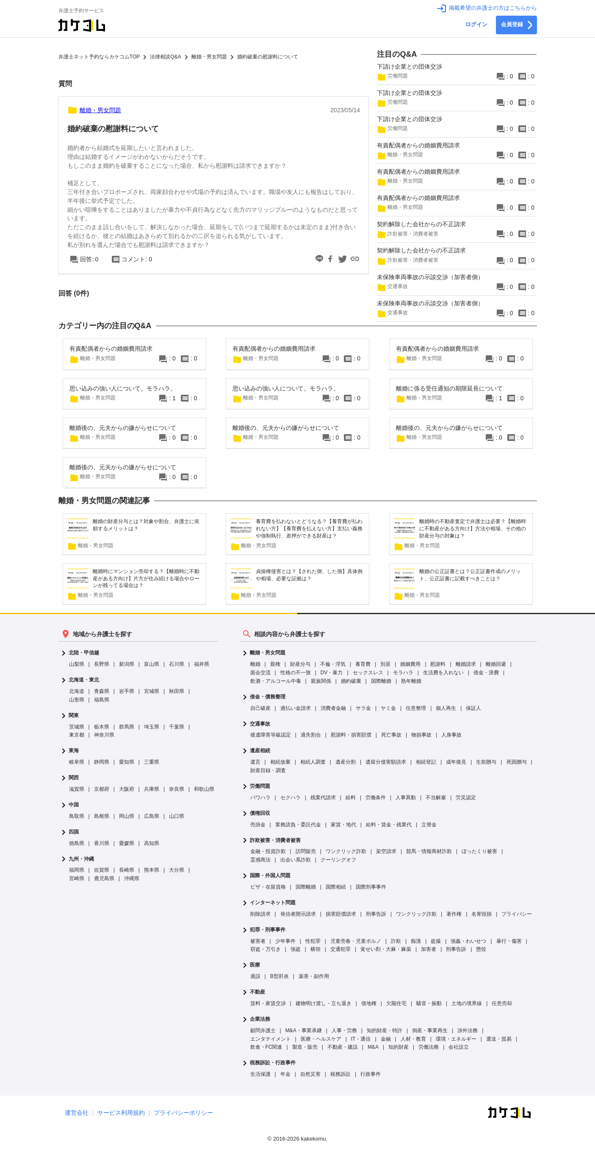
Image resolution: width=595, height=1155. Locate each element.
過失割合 (311, 735)
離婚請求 (466, 664)
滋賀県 (76, 789)
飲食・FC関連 (266, 1047)
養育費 (363, 664)
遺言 (255, 762)
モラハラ (403, 673)
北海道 (76, 691)
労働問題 (260, 786)
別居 (385, 664)
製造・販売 (305, 1047)
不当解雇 (436, 797)
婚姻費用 (410, 664)
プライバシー (516, 914)
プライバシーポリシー (183, 1112)
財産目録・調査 (268, 770)
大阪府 (126, 789)
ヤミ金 (388, 708)
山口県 (176, 816)
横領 (315, 949)
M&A (373, 1047)
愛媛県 (126, 843)
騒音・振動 (429, 1003)
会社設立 (458, 1047)
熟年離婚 (411, 681)
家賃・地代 (343, 825)
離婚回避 (496, 664)
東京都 (76, 735)
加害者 (428, 949)
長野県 (101, 664)
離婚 (255, 664)
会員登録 (516, 25)
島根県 (101, 816)
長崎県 (126, 870)
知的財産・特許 (384, 1030)
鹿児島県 (104, 878)
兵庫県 (151, 789)
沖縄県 (131, 878)
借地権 (368, 1003)
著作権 (454, 914)
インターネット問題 (273, 903)
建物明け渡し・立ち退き (323, 1003)
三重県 (151, 762)
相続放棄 (280, 762)
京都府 (101, 789)
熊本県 (151, 870)
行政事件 (370, 1074)
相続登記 (426, 762)
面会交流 (260, 673)
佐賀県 (101, 870)
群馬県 (126, 727)
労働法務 (428, 1047)
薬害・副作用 (314, 976)
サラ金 (363, 708)
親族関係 (321, 681)
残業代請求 (323, 797)
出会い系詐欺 (295, 860)
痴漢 (416, 941)
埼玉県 (151, 727)
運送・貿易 (499, 1039)
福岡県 (76, 870)
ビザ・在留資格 (268, 887)
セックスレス (368, 673)
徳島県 (76, 843)
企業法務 (260, 1019)
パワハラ (260, 797)
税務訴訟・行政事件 (273, 1063)
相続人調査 (313, 762)
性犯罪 (313, 941)
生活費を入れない (443, 673)
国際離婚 (381, 681)
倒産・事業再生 (430, 1030)
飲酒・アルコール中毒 (275, 681)
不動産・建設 (342, 1047)
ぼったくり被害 (479, 851)
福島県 (101, 700)
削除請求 (260, 914)
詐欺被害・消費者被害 (275, 840)
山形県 (76, 700)
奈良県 (176, 789)
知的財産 (398, 1047)
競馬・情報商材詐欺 (429, 851)
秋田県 (176, 691)
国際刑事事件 (371, 887)
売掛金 (258, 825)
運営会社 (77, 1112)
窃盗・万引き (265, 949)
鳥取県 (76, 816)
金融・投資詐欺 (268, 851)
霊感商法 (260, 860)
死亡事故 (391, 735)
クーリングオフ (338, 860)
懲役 (481, 949)
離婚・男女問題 (267, 653)
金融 (386, 1039)
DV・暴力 (332, 673)
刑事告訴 (376, 914)
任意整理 (416, 708)
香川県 (101, 843)
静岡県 (101, 762)
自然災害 (310, 1074)
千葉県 (176, 727)
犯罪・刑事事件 (267, 930)
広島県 (151, 816)
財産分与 (300, 664)
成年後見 (456, 762)
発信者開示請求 (298, 914)
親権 (275, 664)
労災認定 (466, 797)
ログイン (476, 25)
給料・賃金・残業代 (389, 825)
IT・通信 (361, 1039)
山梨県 (76, 664)
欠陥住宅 (396, 1003)
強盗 (296, 949)
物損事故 (421, 735)
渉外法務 (467, 1030)
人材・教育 (413, 1039)
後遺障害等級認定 (270, 735)
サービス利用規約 (121, 1112)
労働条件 (375, 797)
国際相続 (336, 887)
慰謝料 (438, 664)
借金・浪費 (486, 673)
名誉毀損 (481, 914)
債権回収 (260, 813)
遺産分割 (345, 762)
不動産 (257, 992)
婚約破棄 (351, 681)
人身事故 (451, 735)
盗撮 (436, 941)
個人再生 (446, 708)
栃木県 (101, 727)
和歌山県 (204, 789)
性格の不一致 (295, 673)
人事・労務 (344, 1030)
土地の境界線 (466, 1003)
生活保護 (260, 1074)
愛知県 (126, 762)
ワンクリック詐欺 (346, 851)
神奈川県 (104, 735)
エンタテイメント (270, 1039)
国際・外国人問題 (270, 875)
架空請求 (386, 851)
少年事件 (285, 941)
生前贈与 (486, 762)
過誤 (255, 976)
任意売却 (502, 1003)
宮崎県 (76, 878)
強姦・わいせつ (468, 941)
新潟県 (126, 664)
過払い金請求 (295, 708)
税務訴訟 (340, 1074)
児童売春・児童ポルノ (355, 941)
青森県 (101, 691)
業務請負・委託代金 (298, 825)
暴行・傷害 (509, 941)
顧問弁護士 (263, 1030)
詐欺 (396, 941)
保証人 (473, 708)
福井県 (201, 664)
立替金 (429, 825)
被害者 (258, 941)
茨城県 (76, 727)
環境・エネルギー (456, 1039)
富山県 (151, 664)
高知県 (151, 843)
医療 (255, 965)
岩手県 (126, 691)
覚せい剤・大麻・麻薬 (385, 949)
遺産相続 (260, 750)
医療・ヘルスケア (321, 1039)
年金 (285, 1074)
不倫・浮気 (333, 664)
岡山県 (126, 816)
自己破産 (260, 708)
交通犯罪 (340, 949)
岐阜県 (76, 762)
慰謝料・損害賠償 (351, 735)
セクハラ (290, 797)
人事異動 (406, 797)
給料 (351, 797)
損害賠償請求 (341, 914)
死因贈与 (516, 762)
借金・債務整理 (267, 697)
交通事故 (260, 724)
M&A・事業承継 (303, 1030)
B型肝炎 (279, 976)
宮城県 (151, 691)
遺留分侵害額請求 (385, 762)
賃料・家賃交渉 (268, 1003)
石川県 (176, 664)
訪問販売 (306, 851)
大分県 (176, 870)
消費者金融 (333, 708)
